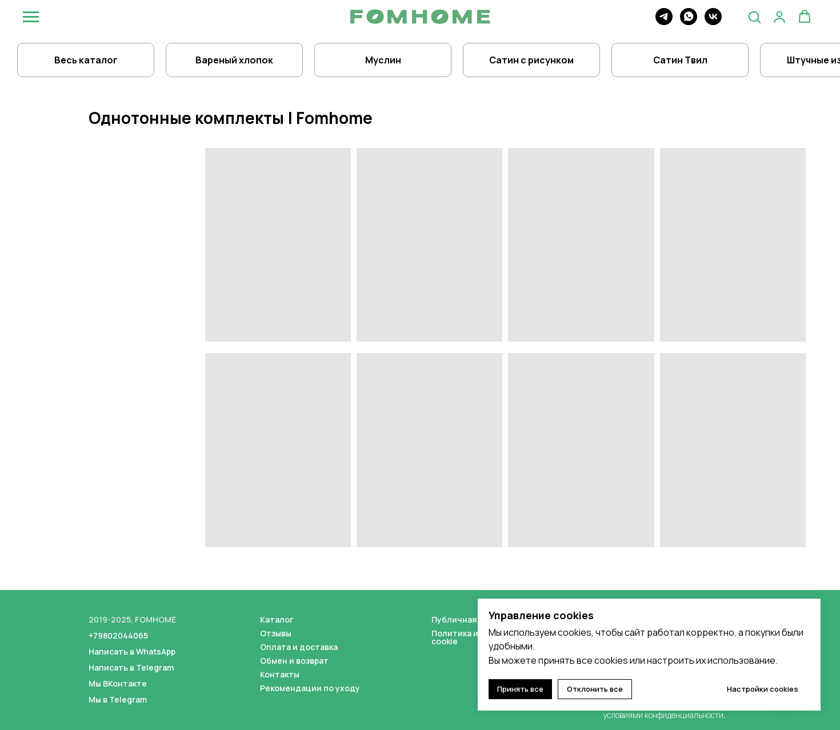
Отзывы (275, 633)
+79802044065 (118, 635)
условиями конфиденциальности (663, 714)
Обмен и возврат (294, 660)
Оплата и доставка (299, 646)
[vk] (713, 21)
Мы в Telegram (118, 699)
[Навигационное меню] (31, 17)
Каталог (277, 619)
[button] (754, 16)
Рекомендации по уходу (310, 688)
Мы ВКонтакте (118, 683)
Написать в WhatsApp (132, 651)
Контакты (279, 674)
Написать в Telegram (131, 667)
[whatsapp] (688, 21)
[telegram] (664, 21)
